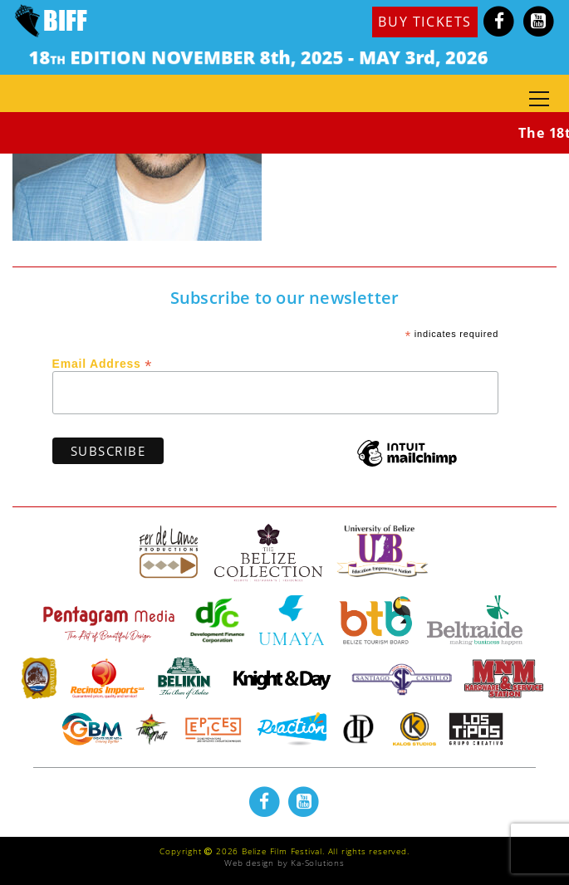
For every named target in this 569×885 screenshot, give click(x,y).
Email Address (102, 363)
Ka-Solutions (318, 862)
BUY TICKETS (425, 21)
